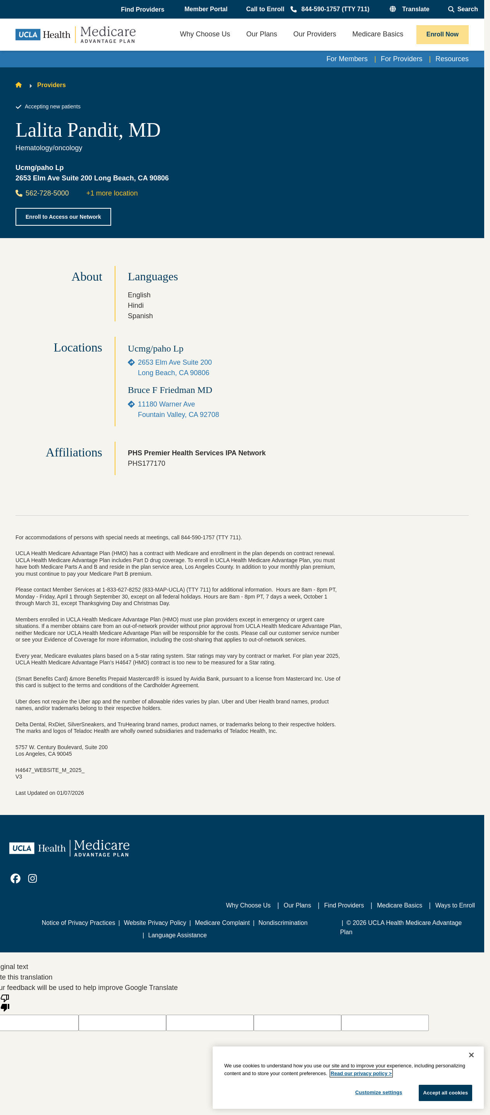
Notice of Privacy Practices (78, 922)
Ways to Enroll (455, 905)
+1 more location (112, 193)
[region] (348, 1077)
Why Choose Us (248, 905)
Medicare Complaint (222, 922)
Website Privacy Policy (155, 922)
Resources (452, 59)
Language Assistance (177, 935)
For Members (347, 59)
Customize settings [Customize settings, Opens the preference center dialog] (378, 1092)
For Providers (402, 59)
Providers (51, 85)
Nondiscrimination (283, 922)
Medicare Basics (399, 905)
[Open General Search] (463, 9)
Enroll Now (442, 34)
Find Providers (344, 905)
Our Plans (297, 905)
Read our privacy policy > (361, 1073)
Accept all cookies (445, 1093)
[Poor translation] (5, 1002)
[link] (15, 878)
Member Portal (205, 9)
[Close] (471, 1055)
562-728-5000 (42, 193)
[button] (143, 10)
